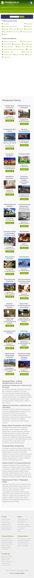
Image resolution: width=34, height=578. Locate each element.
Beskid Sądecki (22, 521)
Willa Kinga (24, 331)
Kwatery (29, 49)
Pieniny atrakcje (6, 558)
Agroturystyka (7, 44)
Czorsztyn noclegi (6, 539)
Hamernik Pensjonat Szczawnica (24, 106)
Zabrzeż (6, 34)
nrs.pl (19, 531)
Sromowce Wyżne (27, 32)
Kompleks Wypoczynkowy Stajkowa (10, 305)
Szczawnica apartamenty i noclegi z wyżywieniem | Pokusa (24, 180)
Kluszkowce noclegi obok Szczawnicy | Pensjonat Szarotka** (24, 356)
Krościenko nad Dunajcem (10, 26)
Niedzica (6, 29)
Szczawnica (29, 24)
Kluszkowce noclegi (23, 524)
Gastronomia (20, 47)
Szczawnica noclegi (7, 544)
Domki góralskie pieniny (24, 540)
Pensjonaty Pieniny (9, 52)
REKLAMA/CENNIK (14, 7)
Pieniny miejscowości (7, 561)
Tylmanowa (29, 29)
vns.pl (19, 529)
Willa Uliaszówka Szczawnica (9, 280)
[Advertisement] (17, 79)
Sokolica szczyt (6, 524)
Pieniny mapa (5, 560)
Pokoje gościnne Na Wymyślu (10, 205)
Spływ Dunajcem (6, 519)
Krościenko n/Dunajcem (24, 526)
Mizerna (21, 29)
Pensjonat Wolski (24, 154)
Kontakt (4, 7)
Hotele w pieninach (23, 542)
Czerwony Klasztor (7, 528)
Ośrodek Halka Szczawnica (9, 106)
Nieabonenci (7, 57)
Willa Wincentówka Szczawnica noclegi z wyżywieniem (24, 281)
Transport (29, 54)
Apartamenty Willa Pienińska (10, 332)
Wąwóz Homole (6, 523)
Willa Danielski (24, 231)
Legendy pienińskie (7, 556)
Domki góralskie (28, 44)
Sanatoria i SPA (8, 54)
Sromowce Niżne (15, 32)
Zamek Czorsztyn (6, 526)
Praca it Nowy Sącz (23, 519)
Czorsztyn (6, 24)
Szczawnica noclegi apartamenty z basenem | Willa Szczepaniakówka (24, 207)
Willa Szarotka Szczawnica (9, 258)
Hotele (30, 47)
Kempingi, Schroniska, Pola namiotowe (14, 49)
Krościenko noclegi (7, 542)
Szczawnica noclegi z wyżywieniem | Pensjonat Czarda (10, 233)
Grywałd (13, 29)
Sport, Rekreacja (19, 54)
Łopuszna (6, 32)
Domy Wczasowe (8, 47)
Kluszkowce (29, 26)
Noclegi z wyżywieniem (10, 41)
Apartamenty (17, 44)
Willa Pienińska (24, 257)
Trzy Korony (5, 521)
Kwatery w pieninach (23, 544)
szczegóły (9, 120)
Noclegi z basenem (27, 41)
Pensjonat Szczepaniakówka (24, 130)
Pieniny (12, 2)
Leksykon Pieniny (6, 565)
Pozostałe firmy (28, 52)
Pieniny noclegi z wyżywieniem (6, 548)
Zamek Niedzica (6, 529)
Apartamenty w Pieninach (24, 539)
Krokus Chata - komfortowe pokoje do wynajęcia (24, 305)
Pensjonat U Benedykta (9, 155)
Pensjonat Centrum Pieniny (10, 130)
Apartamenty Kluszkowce (10, 177)
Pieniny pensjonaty (23, 545)
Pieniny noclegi (6, 545)
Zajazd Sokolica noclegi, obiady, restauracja (9, 355)
